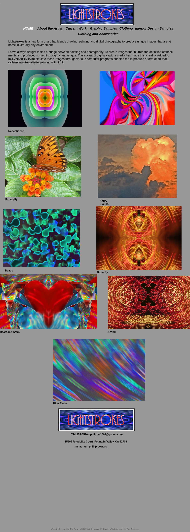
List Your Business (131, 529)
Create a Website (111, 529)
